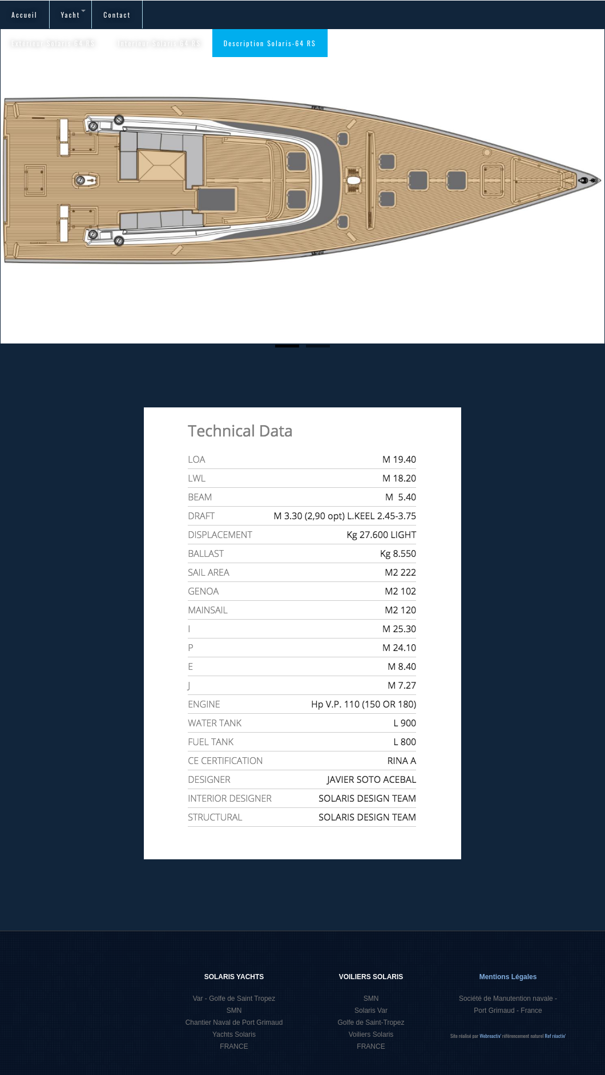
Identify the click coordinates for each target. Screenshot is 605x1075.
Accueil (24, 14)
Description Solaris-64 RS (270, 43)
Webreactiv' (490, 1036)
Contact (117, 14)
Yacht (73, 14)
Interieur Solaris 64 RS (159, 43)
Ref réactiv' (555, 1036)
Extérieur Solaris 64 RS (53, 43)
